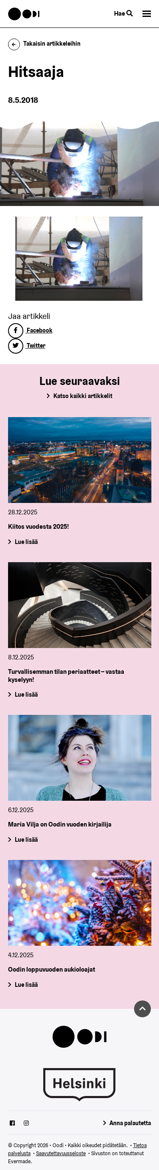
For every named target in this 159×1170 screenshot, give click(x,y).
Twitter (26, 345)
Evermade (19, 1161)
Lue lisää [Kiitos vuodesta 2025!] (25, 542)
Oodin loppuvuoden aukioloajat (51, 969)
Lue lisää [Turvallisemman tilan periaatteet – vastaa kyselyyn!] (25, 694)
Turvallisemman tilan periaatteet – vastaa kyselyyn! (66, 675)
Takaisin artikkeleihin (44, 43)
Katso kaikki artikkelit (82, 396)
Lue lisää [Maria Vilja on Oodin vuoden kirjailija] (25, 839)
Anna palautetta (130, 1123)
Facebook (30, 330)
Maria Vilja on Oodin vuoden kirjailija (60, 824)
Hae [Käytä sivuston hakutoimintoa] (123, 13)
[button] (146, 14)
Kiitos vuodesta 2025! (38, 526)
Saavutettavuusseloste (61, 1153)
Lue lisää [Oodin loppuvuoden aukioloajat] (25, 984)
